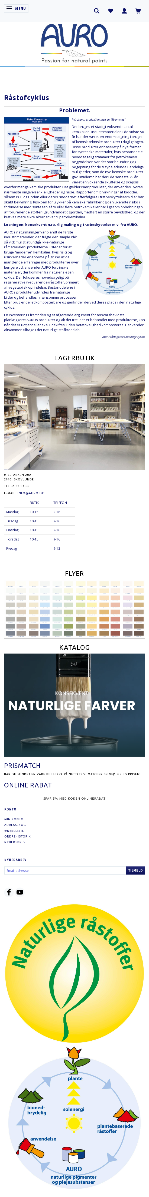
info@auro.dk (31, 493)
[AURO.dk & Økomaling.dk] (74, 42)
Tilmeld (135, 870)
